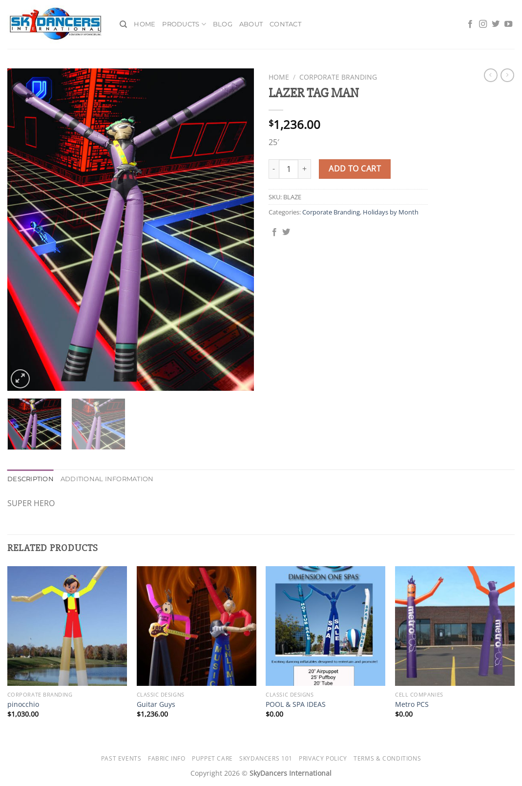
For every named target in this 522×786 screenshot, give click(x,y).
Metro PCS (412, 704)
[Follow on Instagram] (483, 24)
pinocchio (23, 704)
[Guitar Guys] (196, 626)
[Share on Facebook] (274, 232)
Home (144, 24)
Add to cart (355, 168)
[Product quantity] (288, 169)
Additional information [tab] (107, 479)
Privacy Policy (323, 758)
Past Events (121, 758)
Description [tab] (30, 479)
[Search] (123, 24)
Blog (222, 24)
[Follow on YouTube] (508, 24)
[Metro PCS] (455, 626)
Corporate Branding (338, 77)
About (251, 24)
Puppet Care (212, 758)
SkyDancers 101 (265, 758)
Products (184, 24)
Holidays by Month (390, 212)
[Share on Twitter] (286, 232)
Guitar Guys (156, 704)
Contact (285, 24)
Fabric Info (167, 758)
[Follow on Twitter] (496, 24)
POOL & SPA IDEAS (296, 704)
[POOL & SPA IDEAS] (325, 626)
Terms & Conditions (387, 758)
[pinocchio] (67, 626)
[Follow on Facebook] (470, 24)
